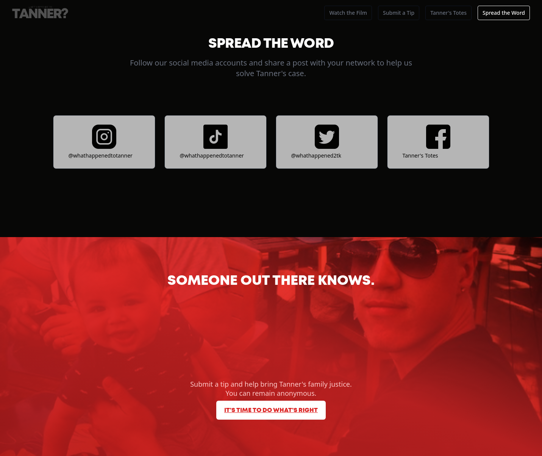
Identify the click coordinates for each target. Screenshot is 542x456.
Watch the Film (348, 12)
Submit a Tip (398, 12)
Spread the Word (504, 12)
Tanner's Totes (448, 12)
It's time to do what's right (271, 410)
